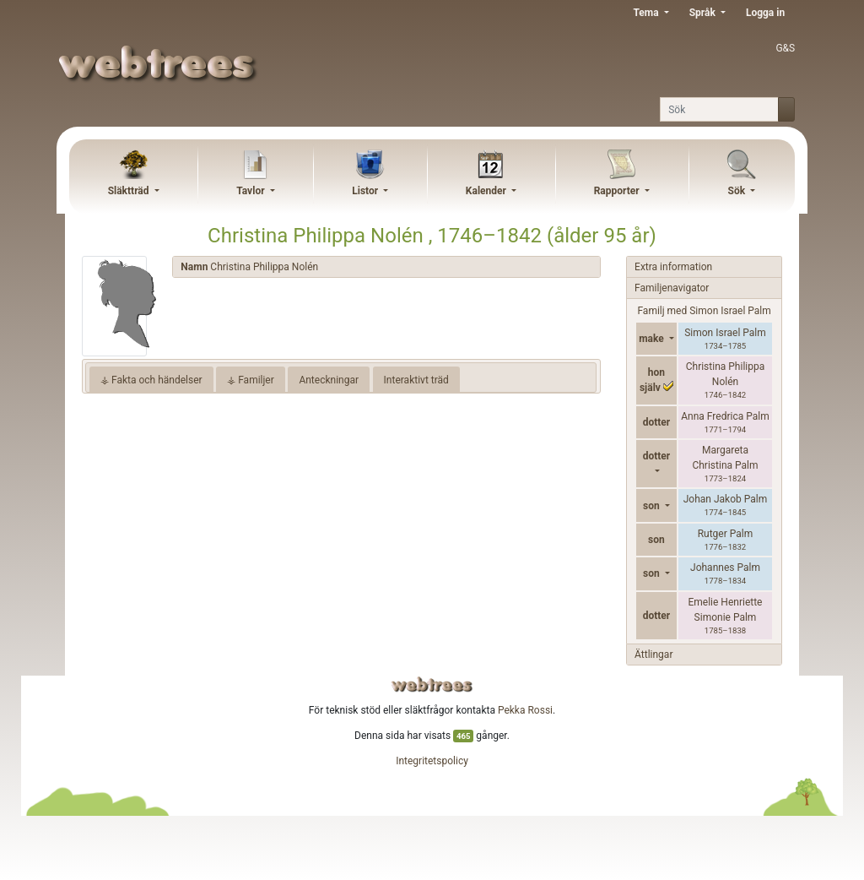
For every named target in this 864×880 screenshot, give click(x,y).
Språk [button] (703, 13)
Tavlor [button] (251, 191)
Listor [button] (366, 191)
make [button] (653, 339)
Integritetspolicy (432, 761)
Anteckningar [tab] (329, 380)
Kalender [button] (487, 191)
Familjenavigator (671, 288)
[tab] (386, 267)
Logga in (765, 13)
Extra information (673, 267)
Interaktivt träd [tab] (416, 380)
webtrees (432, 684)
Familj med (703, 311)
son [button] (652, 506)
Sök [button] (738, 191)
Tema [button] (647, 13)
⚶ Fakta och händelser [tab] (151, 380)
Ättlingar (653, 654)
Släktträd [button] (130, 191)
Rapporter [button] (618, 191)
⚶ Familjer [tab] (250, 380)
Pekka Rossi (525, 710)
